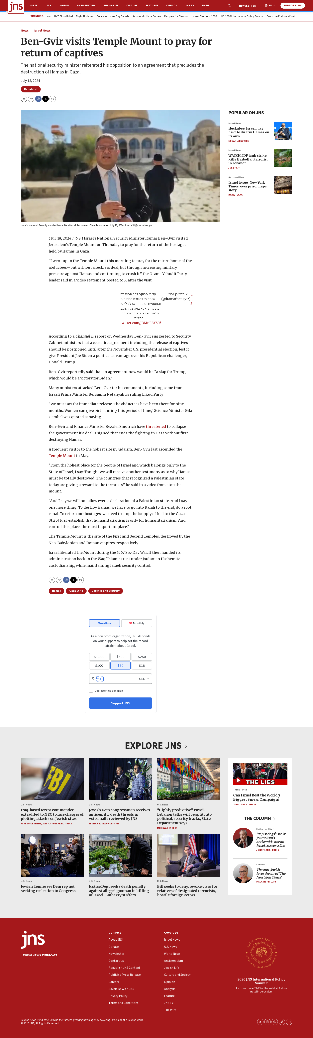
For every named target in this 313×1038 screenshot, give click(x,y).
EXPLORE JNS (156, 746)
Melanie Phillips (266, 882)
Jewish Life (110, 6)
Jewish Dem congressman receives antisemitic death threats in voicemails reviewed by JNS (119, 814)
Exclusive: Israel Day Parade (113, 16)
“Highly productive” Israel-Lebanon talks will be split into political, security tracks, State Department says (184, 816)
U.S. (49, 6)
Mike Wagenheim (31, 823)
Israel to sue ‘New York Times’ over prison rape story (247, 186)
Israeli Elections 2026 (204, 16)
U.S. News (26, 804)
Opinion (171, 6)
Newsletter (247, 6)
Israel (34, 6)
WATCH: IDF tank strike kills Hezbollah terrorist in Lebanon (248, 159)
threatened (156, 426)
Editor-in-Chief (264, 829)
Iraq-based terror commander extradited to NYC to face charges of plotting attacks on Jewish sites (52, 814)
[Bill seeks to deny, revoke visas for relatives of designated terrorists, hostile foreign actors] (188, 855)
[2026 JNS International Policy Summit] (261, 952)
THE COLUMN (260, 818)
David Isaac (235, 195)
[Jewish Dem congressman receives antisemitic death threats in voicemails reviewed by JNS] (120, 779)
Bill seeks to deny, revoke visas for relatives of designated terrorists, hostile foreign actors (187, 890)
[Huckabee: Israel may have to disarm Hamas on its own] (283, 131)
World (64, 6)
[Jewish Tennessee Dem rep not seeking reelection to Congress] (52, 855)
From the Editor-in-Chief (281, 16)
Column (260, 865)
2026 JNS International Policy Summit (261, 981)
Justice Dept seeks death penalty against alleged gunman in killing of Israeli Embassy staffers (119, 890)
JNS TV (189, 6)
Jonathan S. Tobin (244, 804)
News (25, 30)
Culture (132, 6)
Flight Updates (84, 16)
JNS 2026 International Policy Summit (242, 16)
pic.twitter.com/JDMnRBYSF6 (138, 323)
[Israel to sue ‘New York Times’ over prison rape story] (283, 185)
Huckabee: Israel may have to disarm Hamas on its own (248, 132)
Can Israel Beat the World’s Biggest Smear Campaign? (256, 797)
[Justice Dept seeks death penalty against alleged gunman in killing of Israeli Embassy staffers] (120, 855)
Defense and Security (106, 591)
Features (152, 6)
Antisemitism (86, 6)
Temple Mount (62, 455)
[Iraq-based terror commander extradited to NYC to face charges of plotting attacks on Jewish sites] (52, 779)
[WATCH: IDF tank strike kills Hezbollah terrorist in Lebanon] (283, 158)
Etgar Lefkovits (238, 141)
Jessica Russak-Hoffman (57, 823)
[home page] (16, 7)
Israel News (42, 30)
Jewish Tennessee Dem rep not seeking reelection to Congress (48, 888)
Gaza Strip (76, 591)
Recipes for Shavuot (176, 16)
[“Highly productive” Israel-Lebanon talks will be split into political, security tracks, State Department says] (188, 779)
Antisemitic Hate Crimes (147, 16)
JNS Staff (234, 168)
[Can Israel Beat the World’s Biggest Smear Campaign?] (260, 774)
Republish (30, 89)
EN (270, 5)
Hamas (56, 591)
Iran (49, 16)
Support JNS (293, 6)
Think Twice (240, 790)
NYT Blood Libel (63, 16)
